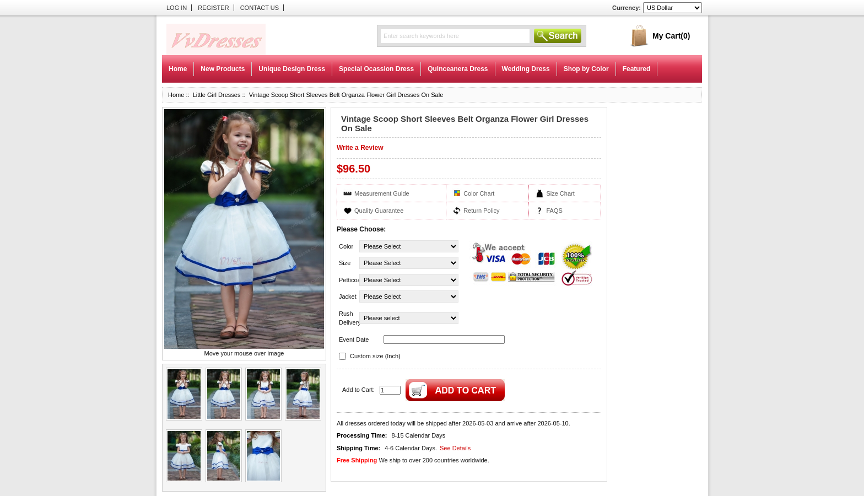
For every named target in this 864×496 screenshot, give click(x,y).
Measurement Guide (381, 193)
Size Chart (560, 193)
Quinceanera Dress (458, 69)
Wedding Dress (526, 69)
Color (346, 246)
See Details (455, 448)
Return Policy (481, 210)
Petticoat (348, 280)
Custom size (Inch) (375, 356)
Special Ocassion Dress (376, 69)
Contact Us (259, 7)
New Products (223, 69)
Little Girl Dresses (217, 94)
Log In (176, 7)
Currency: (626, 7)
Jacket (348, 296)
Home (178, 69)
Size (344, 263)
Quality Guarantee (378, 210)
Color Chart (478, 193)
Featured (637, 69)
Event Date (354, 339)
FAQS (554, 210)
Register (213, 7)
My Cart (671, 35)
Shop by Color (586, 69)
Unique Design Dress (291, 69)
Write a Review (360, 148)
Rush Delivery (348, 318)
